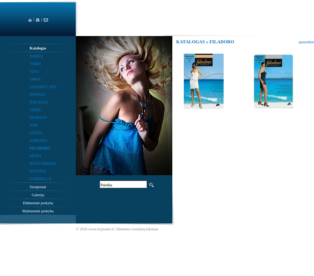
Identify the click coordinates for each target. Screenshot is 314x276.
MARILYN (38, 117)
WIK (34, 125)
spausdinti (306, 42)
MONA (36, 156)
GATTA (36, 133)
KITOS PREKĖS (43, 163)
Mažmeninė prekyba (38, 211)
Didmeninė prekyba (38, 203)
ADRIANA (38, 140)
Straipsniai (38, 187)
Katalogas (38, 48)
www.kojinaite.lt (101, 229)
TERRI (35, 64)
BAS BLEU (39, 102)
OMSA (35, 79)
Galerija (38, 195)
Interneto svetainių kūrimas (137, 229)
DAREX (36, 56)
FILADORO (39, 148)
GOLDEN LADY (43, 87)
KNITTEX (37, 171)
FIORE (35, 110)
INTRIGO (37, 94)
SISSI (34, 71)
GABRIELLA (40, 179)
